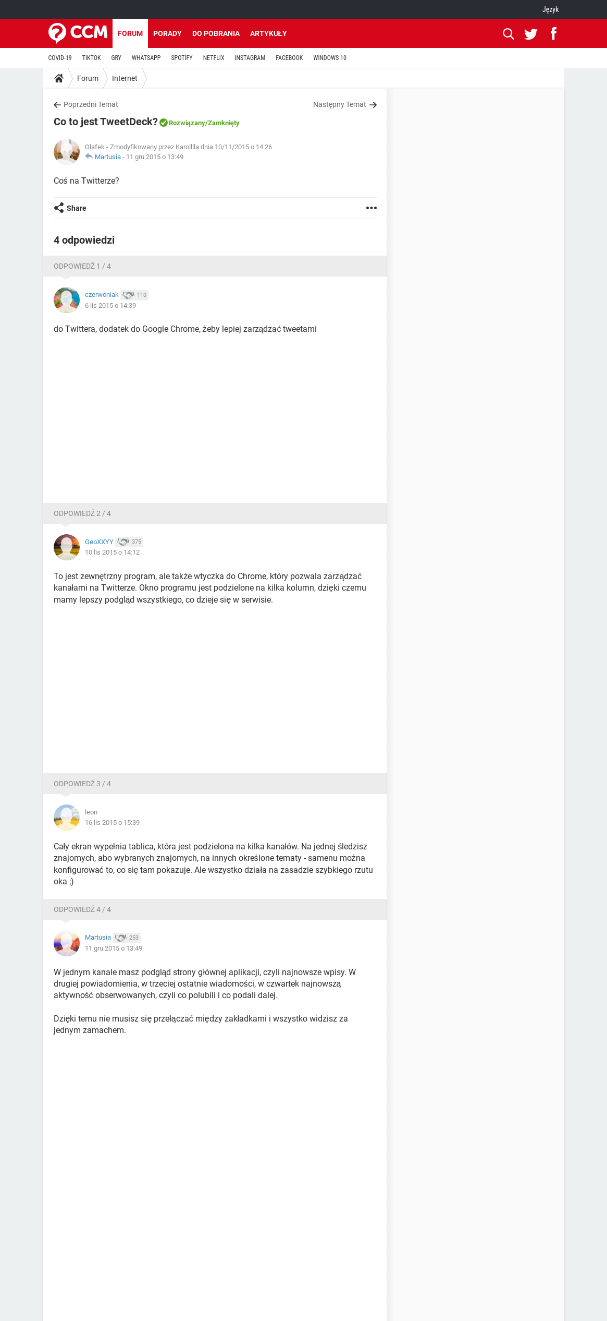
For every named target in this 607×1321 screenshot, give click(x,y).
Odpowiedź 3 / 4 (83, 783)
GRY (116, 58)
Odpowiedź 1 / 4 (83, 266)
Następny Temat (340, 104)
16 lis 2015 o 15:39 (112, 822)
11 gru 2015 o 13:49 (154, 157)
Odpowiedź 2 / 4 (83, 513)
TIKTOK (91, 58)
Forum (130, 33)
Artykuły (269, 33)
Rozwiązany (187, 123)
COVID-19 (60, 58)
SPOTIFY (181, 58)
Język (550, 9)
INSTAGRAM (250, 58)
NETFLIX (214, 58)
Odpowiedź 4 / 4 (83, 909)
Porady (167, 33)
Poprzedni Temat (91, 104)
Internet (125, 78)
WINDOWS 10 (329, 58)
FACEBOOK (289, 58)
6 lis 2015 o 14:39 (110, 305)
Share (76, 208)
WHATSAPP (146, 58)
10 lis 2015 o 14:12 (112, 552)
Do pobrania (216, 33)
